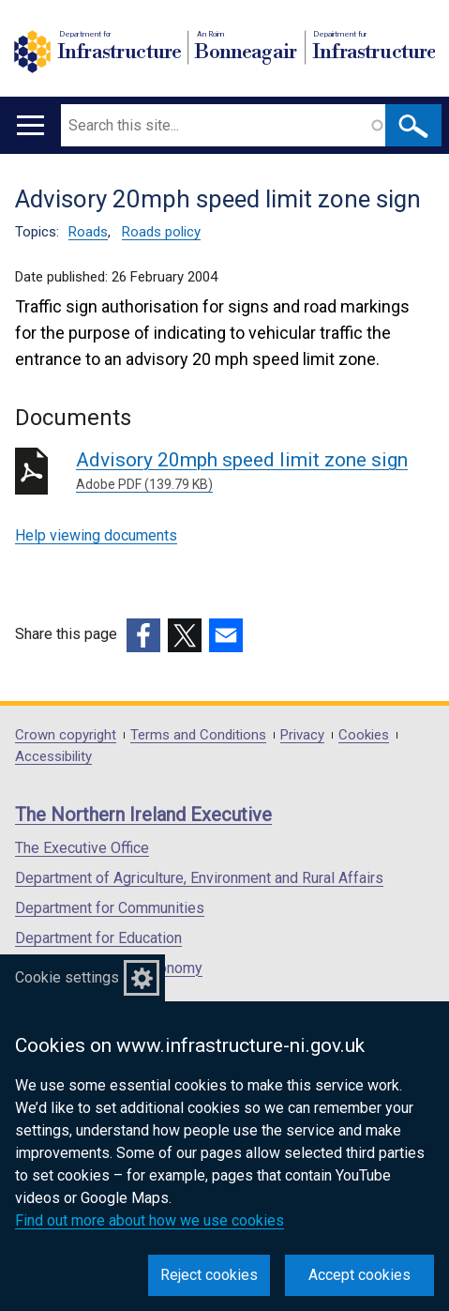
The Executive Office (82, 848)
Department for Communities (109, 908)
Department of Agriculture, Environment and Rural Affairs (199, 878)
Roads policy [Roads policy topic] (161, 231)
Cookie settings (67, 977)
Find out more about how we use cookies (149, 1220)
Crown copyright (65, 735)
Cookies (363, 735)
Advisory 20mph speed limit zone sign (255, 472)
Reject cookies (209, 1275)
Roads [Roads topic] (88, 231)
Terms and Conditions (198, 735)
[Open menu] (30, 125)
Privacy (302, 735)
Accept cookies (359, 1275)
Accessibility (53, 757)
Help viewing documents (96, 535)
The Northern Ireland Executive (143, 814)
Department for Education (98, 938)
